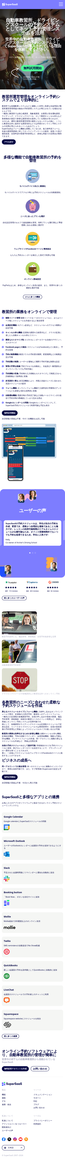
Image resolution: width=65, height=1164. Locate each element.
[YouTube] (20, 1139)
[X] (9, 1139)
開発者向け (6, 1127)
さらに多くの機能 (32, 297)
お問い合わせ (40, 1068)
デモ (4, 1101)
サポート (37, 1098)
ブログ (36, 1104)
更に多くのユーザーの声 (14, 598)
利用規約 (37, 1124)
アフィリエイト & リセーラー (14, 1124)
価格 (4, 1098)
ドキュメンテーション (42, 1094)
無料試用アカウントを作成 (15, 1069)
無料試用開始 (32, 68)
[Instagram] (15, 1139)
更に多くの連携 (10, 1036)
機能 (4, 1094)
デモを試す (9, 142)
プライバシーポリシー (42, 1120)
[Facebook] (4, 1139)
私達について (7, 1120)
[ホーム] (12, 4)
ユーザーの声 (7, 1130)
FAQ (35, 1101)
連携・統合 (6, 1104)
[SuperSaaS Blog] (26, 1139)
